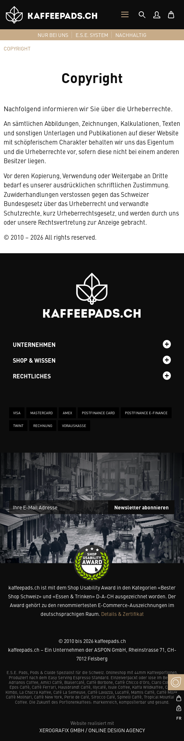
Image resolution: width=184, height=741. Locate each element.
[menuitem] (156, 14)
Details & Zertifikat (122, 613)
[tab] (142, 14)
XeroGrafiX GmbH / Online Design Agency (92, 730)
